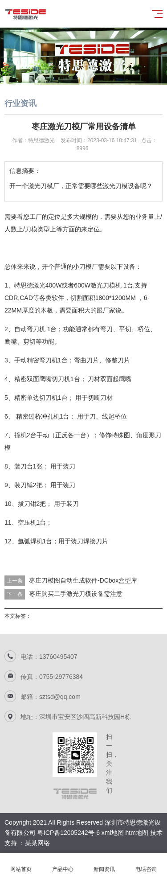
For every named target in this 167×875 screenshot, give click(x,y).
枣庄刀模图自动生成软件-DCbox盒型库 (83, 580)
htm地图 (137, 832)
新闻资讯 (105, 864)
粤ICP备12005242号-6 (68, 832)
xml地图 (113, 832)
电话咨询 (146, 864)
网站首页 (21, 864)
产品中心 (63, 864)
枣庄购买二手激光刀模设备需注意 (75, 593)
